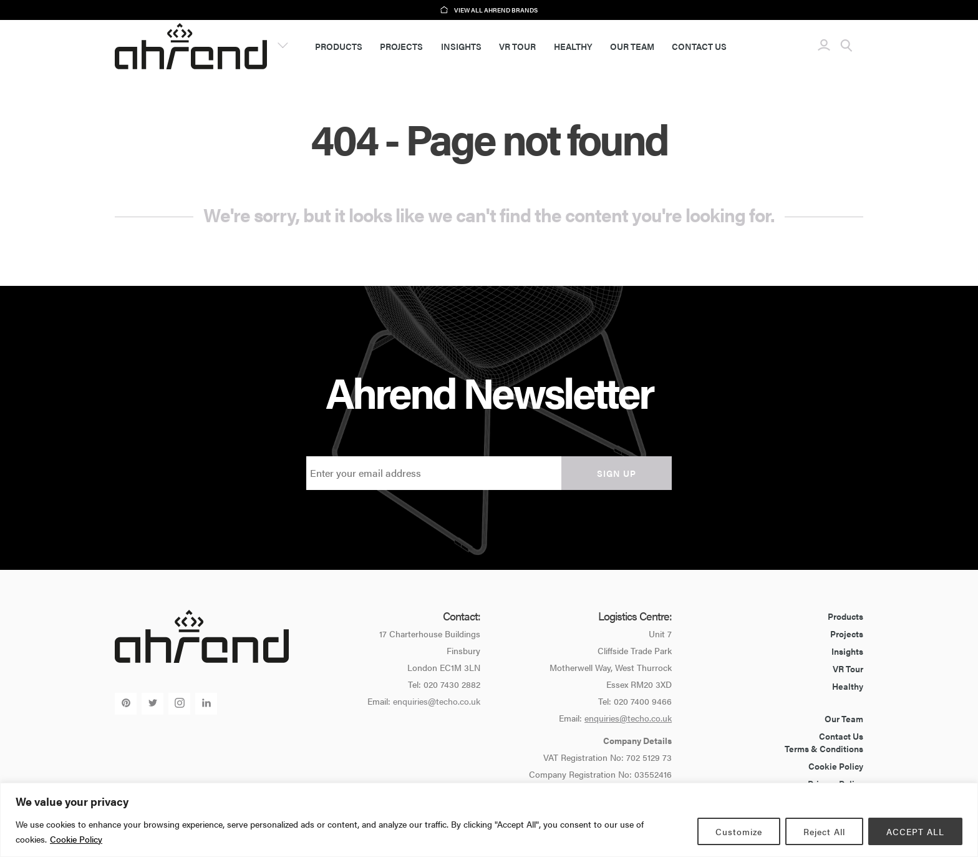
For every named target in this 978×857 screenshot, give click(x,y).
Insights (461, 46)
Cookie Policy (76, 839)
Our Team (632, 46)
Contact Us (699, 46)
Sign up (616, 473)
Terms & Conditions (824, 748)
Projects (401, 46)
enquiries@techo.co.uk (436, 701)
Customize (738, 831)
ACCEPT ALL (915, 831)
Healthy (573, 46)
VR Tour (517, 46)
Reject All (824, 831)
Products (338, 46)
